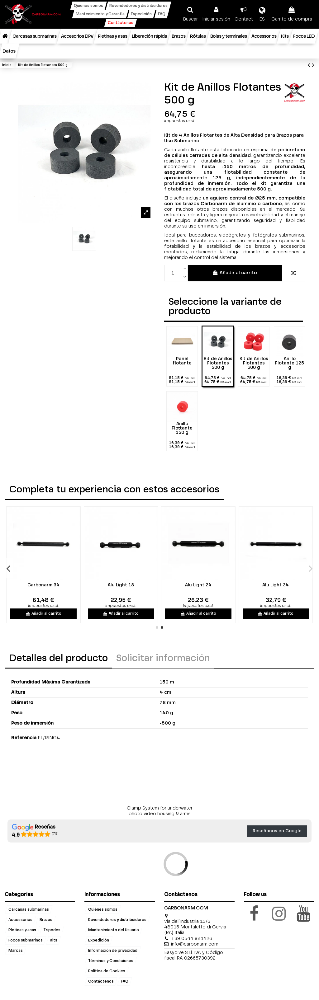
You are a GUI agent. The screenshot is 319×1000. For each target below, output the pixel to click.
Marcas (15, 951)
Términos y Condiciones (110, 961)
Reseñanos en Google (277, 831)
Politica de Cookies (106, 971)
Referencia (23, 737)
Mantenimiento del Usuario (113, 930)
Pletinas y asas (22, 930)
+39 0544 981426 (191, 938)
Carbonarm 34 (145, 585)
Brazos (46, 920)
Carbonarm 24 (67, 585)
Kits (53, 940)
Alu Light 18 (222, 585)
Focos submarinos (25, 940)
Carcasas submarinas (28, 910)
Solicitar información (163, 658)
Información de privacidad (112, 951)
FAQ (124, 982)
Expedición (98, 940)
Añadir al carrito (234, 272)
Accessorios (20, 920)
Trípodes (51, 930)
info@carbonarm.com (194, 944)
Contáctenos (101, 982)
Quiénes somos (102, 910)
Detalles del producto (58, 658)
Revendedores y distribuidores (117, 920)
